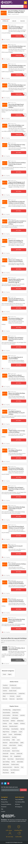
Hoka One (16, 767)
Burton (13, 761)
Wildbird (13, 720)
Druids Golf (5, 753)
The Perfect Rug (6, 709)
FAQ (2, 809)
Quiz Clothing (6, 761)
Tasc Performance (14, 770)
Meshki (12, 772)
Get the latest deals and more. (9, 787)
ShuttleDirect (6, 688)
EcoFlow (5, 723)
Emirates (12, 696)
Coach (20, 731)
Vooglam (16, 723)
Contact (3, 811)
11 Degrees (14, 731)
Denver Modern (6, 712)
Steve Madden (14, 729)
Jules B (4, 734)
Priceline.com (13, 685)
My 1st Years (11, 759)
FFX (11, 756)
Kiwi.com (5, 699)
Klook (4, 696)
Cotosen (5, 745)
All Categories (18, 806)
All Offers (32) (5, 21)
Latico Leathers (6, 715)
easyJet (18, 696)
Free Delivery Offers (20, 802)
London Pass (22, 693)
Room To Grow (15, 750)
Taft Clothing (6, 729)
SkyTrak (22, 729)
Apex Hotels (19, 699)
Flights (9, 674)
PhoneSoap (5, 770)
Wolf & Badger (17, 734)
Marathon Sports (13, 726)
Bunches (14, 737)
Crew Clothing (6, 739)
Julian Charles (12, 745)
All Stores (17, 804)
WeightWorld (17, 756)
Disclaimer (3, 806)
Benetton (5, 742)
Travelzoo (5, 685)
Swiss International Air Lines (9, 693)
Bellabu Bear (20, 720)
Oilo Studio (15, 715)
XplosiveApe (20, 761)
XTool (10, 723)
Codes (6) (14, 21)
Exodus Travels (12, 690)
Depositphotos (6, 737)
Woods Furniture (20, 759)
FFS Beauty (5, 756)
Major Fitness (6, 731)
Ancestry (12, 753)
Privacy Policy (4, 802)
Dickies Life (19, 753)
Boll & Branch (6, 718)
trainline (5, 690)
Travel (9, 14)
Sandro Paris (15, 712)
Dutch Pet (14, 748)
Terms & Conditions (6, 804)
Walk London (6, 764)
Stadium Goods (15, 764)
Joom (18, 739)
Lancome (22, 715)
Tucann (10, 734)
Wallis (22, 742)
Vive (22, 767)
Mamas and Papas (14, 742)
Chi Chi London (6, 750)
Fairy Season (6, 772)
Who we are (4, 799)
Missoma (5, 726)
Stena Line (11, 699)
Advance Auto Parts (7, 767)
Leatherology (14, 718)
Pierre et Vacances (16, 688)
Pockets (20, 745)
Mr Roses (22, 723)
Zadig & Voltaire (16, 709)
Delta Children (6, 748)
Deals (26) (22, 21)
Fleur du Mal (6, 720)
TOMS (13, 739)
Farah (4, 759)
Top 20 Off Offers (19, 799)
